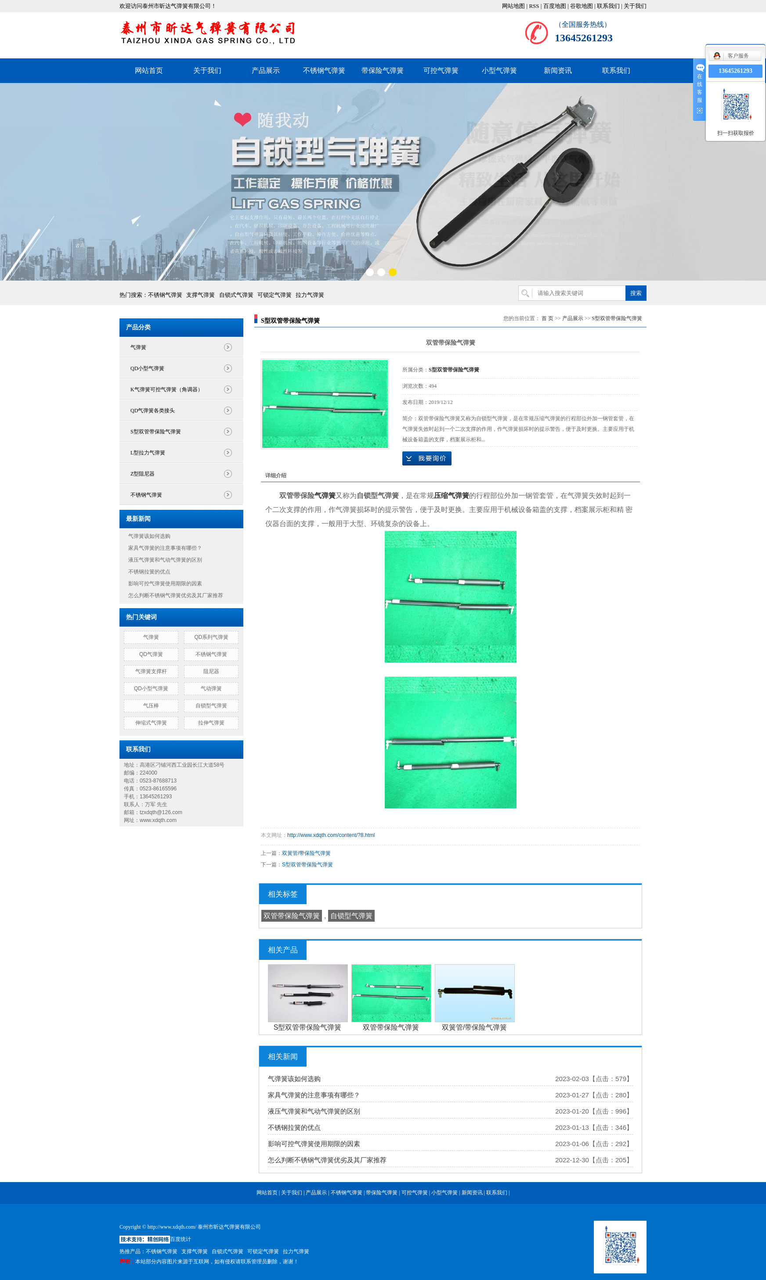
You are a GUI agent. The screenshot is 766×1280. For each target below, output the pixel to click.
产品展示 (266, 70)
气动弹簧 (211, 688)
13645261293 (735, 71)
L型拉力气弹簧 (147, 453)
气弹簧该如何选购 (149, 536)
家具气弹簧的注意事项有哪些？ (165, 548)
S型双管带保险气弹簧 (155, 432)
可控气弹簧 (441, 70)
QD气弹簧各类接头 (152, 410)
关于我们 (635, 6)
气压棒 (151, 706)
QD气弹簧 (151, 654)
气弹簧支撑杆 (151, 671)
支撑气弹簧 (200, 295)
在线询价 (427, 458)
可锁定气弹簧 (274, 295)
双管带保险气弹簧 (292, 915)
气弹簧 (138, 347)
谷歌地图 (581, 6)
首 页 (547, 318)
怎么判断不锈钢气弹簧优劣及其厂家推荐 (175, 595)
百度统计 (180, 1239)
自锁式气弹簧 (236, 295)
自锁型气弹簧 (211, 706)
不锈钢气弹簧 (324, 70)
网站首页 (149, 70)
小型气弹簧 (499, 70)
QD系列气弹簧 (211, 637)
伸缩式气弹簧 (151, 723)
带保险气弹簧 (382, 70)
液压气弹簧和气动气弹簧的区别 (165, 560)
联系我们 (608, 6)
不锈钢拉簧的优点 (149, 572)
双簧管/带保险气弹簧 (306, 853)
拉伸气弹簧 (211, 723)
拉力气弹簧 (310, 295)
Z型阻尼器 (142, 474)
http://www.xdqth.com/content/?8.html (331, 835)
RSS (534, 6)
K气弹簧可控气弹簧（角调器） (166, 389)
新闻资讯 (558, 70)
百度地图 (554, 6)
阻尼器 (211, 671)
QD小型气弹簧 (147, 368)
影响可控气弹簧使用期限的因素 (165, 584)
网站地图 (513, 6)
